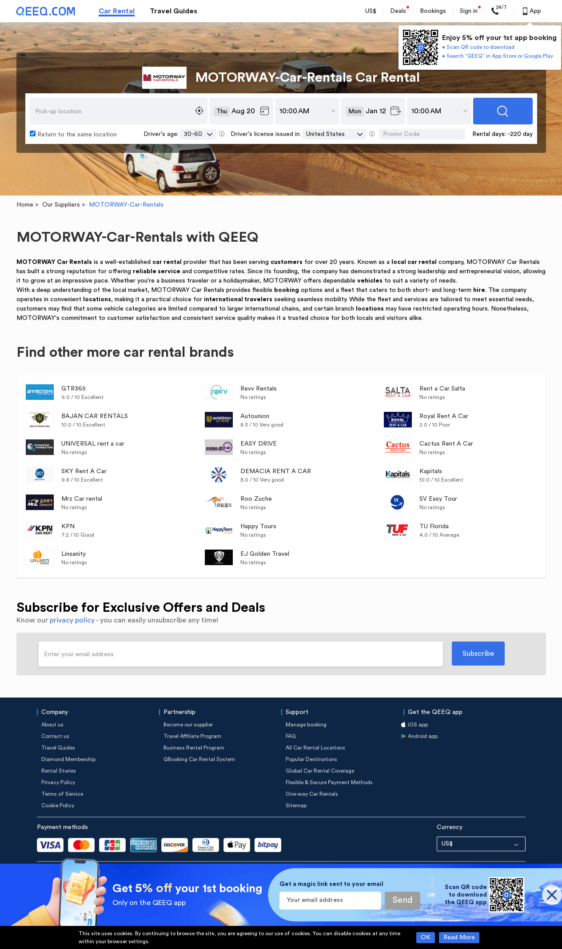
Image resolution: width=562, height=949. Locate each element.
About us (52, 724)
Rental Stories (58, 771)
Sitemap (296, 805)
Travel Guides (173, 11)
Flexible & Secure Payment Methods (329, 782)
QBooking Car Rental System (199, 759)
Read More (459, 937)
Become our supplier (188, 724)
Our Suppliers (61, 205)
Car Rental (117, 11)
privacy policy (72, 620)
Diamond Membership (68, 759)
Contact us (55, 736)
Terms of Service (62, 794)
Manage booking (306, 724)
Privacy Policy (58, 782)
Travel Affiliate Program (192, 736)
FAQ (291, 736)
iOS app (418, 724)
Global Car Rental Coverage (320, 771)
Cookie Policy (57, 805)
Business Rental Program (193, 747)
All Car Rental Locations (315, 747)
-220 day (520, 134)
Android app (423, 736)
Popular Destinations (311, 759)
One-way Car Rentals (312, 794)
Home (24, 205)
